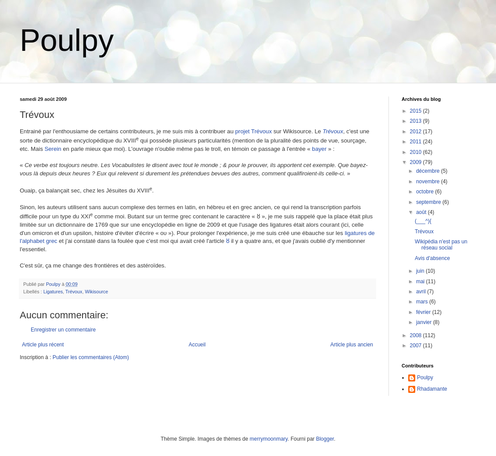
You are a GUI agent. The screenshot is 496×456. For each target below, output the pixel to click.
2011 (416, 142)
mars (422, 302)
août (422, 212)
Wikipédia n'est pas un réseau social (441, 245)
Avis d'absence (432, 258)
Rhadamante (432, 389)
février (424, 312)
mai (421, 281)
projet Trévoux (253, 131)
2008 (416, 335)
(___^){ (423, 221)
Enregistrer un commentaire (63, 330)
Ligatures (53, 291)
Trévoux (333, 131)
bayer (319, 149)
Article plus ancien (352, 345)
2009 (416, 162)
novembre (428, 181)
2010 (416, 152)
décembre (428, 171)
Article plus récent (43, 345)
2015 (416, 111)
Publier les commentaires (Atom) (91, 357)
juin (421, 271)
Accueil (197, 345)
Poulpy (67, 40)
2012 (416, 131)
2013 (416, 121)
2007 (416, 345)
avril (421, 292)
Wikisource (96, 291)
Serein (52, 149)
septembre (429, 202)
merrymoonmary (269, 439)
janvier (424, 322)
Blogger (325, 439)
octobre (425, 192)
